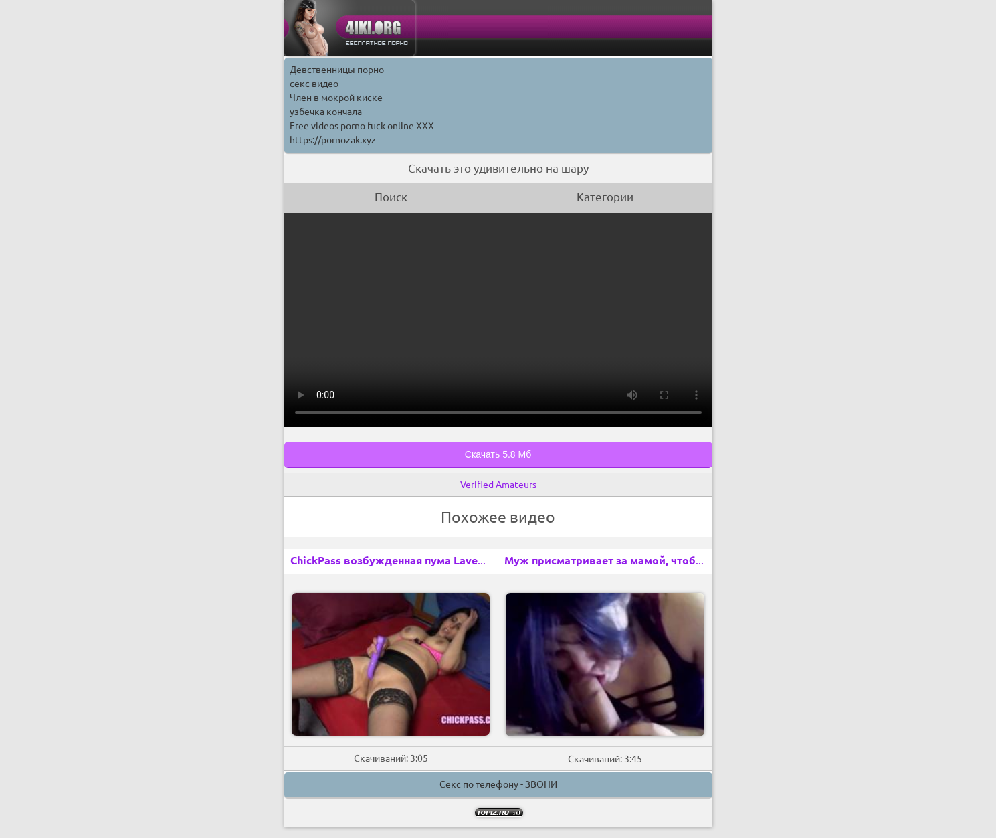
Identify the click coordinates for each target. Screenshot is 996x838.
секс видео (314, 83)
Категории (605, 197)
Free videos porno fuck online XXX (362, 125)
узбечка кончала (326, 111)
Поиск (391, 197)
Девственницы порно (337, 69)
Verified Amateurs (498, 484)
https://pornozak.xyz (333, 140)
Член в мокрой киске (336, 97)
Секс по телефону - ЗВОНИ (498, 784)
